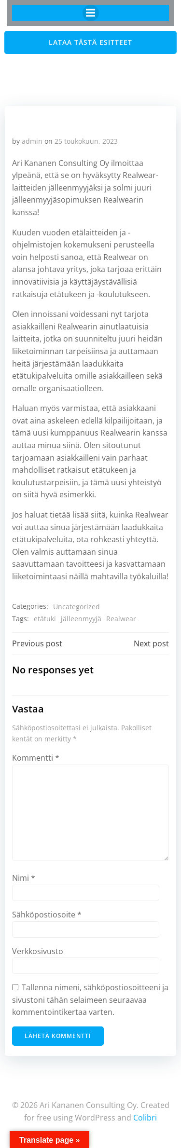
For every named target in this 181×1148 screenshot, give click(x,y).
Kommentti (35, 757)
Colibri (145, 1117)
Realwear (121, 618)
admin (32, 141)
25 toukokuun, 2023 (86, 141)
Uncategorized (76, 606)
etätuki (45, 618)
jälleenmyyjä (81, 618)
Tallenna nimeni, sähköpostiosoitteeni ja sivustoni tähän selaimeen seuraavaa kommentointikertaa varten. (90, 999)
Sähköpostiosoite (47, 914)
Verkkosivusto (37, 951)
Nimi (23, 878)
